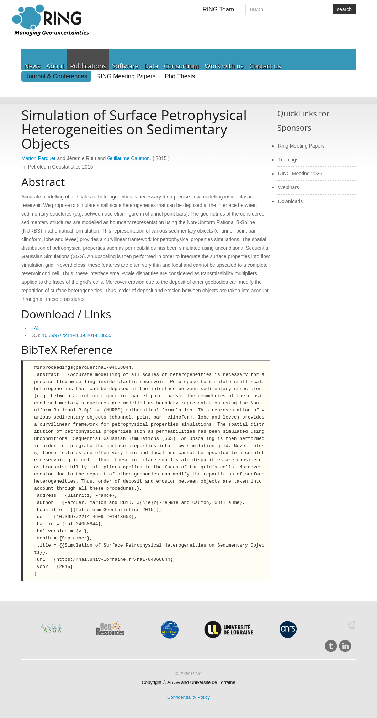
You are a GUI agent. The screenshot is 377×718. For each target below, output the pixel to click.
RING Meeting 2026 (300, 173)
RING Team (218, 9)
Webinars (288, 187)
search (344, 9)
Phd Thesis (180, 76)
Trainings (288, 160)
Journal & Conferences (56, 76)
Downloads (290, 201)
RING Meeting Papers (125, 76)
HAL (35, 328)
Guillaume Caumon (128, 158)
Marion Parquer (38, 158)
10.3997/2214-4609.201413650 (76, 335)
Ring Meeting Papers (301, 146)
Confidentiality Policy (188, 697)
